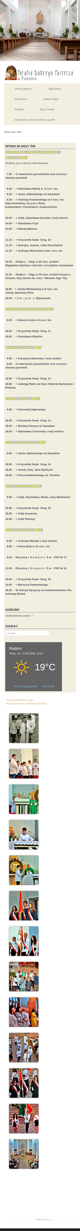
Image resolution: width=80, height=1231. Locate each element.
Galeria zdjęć (51, 99)
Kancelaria (21, 99)
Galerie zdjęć (26, 700)
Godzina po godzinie (25, 686)
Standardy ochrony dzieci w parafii (35, 119)
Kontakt (19, 109)
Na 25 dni (48, 686)
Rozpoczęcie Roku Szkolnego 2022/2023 (26, 703)
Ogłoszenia (54, 88)
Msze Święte (47, 109)
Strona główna (23, 88)
